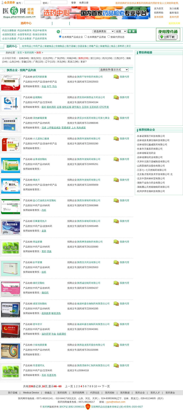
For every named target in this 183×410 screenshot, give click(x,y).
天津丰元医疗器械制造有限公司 (153, 161)
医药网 (46, 406)
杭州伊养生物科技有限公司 (151, 191)
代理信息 (78, 23)
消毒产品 (93, 46)
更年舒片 (37, 324)
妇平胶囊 (37, 262)
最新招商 (43, 23)
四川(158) (107, 58)
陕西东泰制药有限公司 (88, 200)
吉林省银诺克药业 (146, 153)
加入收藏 (174, 8)
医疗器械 (147, 23)
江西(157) (119, 58)
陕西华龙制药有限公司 (88, 138)
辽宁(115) (50, 61)
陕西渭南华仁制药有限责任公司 (93, 365)
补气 (49, 86)
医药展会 (170, 392)
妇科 (44, 272)
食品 (113, 46)
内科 (44, 210)
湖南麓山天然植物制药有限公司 (153, 187)
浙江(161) (95, 58)
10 (95, 386)
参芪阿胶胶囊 (40, 76)
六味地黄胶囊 (40, 344)
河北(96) (61, 61)
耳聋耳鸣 (51, 375)
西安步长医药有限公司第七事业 (93, 118)
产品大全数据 (24, 38)
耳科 (44, 375)
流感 (44, 127)
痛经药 (45, 292)
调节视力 (76, 107)
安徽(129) (26, 61)
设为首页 (158, 8)
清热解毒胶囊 (40, 118)
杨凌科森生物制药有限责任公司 (93, 303)
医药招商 (29, 52)
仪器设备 (160, 23)
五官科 (85, 107)
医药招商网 (78, 392)
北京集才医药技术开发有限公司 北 (154, 174)
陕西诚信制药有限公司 (88, 283)
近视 (59, 107)
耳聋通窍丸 (38, 365)
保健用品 (104, 46)
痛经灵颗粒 (38, 283)
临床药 (115, 23)
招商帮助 (158, 12)
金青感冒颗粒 (40, 159)
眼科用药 (51, 107)
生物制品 (60, 46)
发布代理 (174, 17)
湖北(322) (36, 58)
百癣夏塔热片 (40, 221)
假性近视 (66, 107)
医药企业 (140, 392)
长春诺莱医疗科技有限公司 (151, 136)
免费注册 (83, 2)
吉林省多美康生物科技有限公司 (153, 140)
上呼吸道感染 (54, 127)
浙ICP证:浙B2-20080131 (72, 406)
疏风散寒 (46, 313)
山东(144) (14, 61)
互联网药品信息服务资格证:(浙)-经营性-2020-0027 (117, 406)
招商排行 (60, 23)
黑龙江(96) (73, 61)
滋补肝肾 (46, 334)
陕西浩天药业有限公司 (88, 262)
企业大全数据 (9, 38)
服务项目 (174, 12)
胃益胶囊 (37, 241)
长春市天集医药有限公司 (150, 148)
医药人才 (155, 392)
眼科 (44, 107)
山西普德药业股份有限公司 (151, 165)
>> (99, 386)
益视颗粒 (37, 97)
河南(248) (72, 58)
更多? (83, 61)
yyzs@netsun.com (115, 402)
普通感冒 (66, 127)
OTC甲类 (104, 107)
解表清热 (56, 313)
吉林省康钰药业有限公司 (150, 157)
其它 (128, 46)
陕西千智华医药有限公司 (90, 76)
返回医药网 (174, 23)
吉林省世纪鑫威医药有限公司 (152, 144)
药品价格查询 (24, 30)
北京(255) (48, 58)
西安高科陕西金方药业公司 (91, 97)
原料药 (121, 46)
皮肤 (44, 230)
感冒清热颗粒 (40, 303)
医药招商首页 (9, 23)
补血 (44, 86)
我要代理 (124, 76)
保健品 (126, 23)
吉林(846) (24, 58)
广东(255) (60, 58)
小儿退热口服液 (41, 138)
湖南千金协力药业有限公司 (151, 182)
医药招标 (109, 392)
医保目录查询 (40, 34)
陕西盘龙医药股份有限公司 (91, 344)
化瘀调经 (61, 334)
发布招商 (158, 17)
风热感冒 (81, 127)
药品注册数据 (9, 30)
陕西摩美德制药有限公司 (90, 241)
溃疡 (49, 251)
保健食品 (49, 46)
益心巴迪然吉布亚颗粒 (44, 200)
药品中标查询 (40, 30)
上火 (73, 127)
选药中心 (26, 23)
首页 (19, 52)
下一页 (106, 386)
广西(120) (38, 61)
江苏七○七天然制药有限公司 (151, 170)
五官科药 (94, 107)
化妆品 (136, 23)
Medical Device (31, 392)
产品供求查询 (40, 38)
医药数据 (125, 392)
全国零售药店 (24, 34)
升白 (54, 86)
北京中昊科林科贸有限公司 (151, 178)
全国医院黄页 (9, 34)
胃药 (44, 251)
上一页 (69, 386)
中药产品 (37, 46)
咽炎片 (36, 179)
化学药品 (26, 46)
